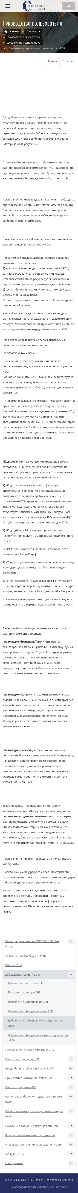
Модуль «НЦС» (39, 1153)
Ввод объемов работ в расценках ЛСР (39, 1068)
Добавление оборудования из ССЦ (30, 1011)
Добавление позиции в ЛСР (39, 974)
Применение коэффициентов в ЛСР (39, 1077)
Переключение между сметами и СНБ (29, 1049)
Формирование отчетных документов (39, 1135)
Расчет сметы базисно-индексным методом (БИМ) (39, 1099)
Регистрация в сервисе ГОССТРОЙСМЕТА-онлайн (39, 943)
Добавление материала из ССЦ (28, 1001)
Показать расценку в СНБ (24, 992)
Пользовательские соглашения (32, 1187)
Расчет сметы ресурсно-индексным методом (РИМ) (39, 1113)
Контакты (62, 1187)
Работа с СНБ (13, 965)
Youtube (67, 61)
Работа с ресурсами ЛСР (39, 1087)
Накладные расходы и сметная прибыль (39, 1125)
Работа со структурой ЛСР (39, 1059)
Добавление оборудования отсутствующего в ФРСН (38, 1037)
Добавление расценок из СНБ (27, 983)
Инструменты (39, 1163)
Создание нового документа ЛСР (26, 956)
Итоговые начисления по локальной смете (39, 1144)
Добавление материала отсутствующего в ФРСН (35, 1023)
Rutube (52, 61)
